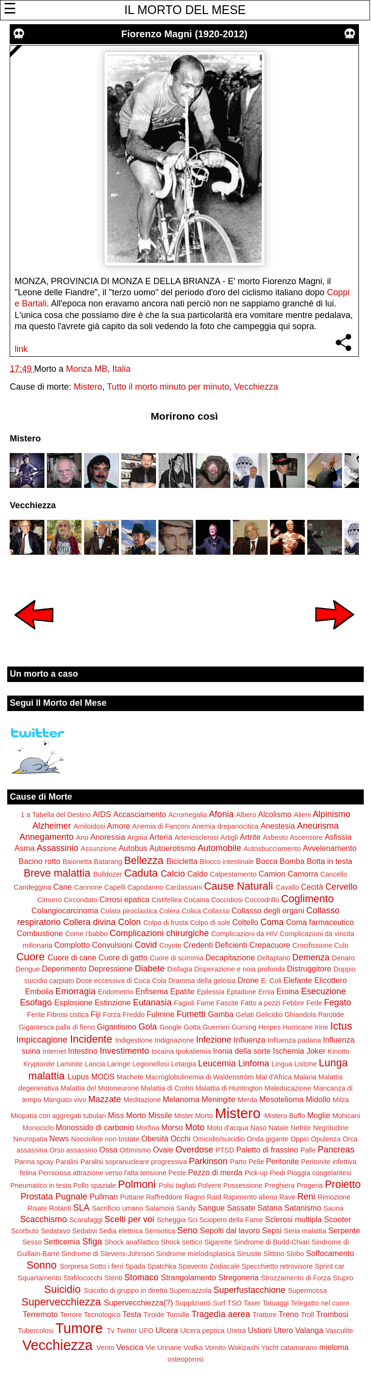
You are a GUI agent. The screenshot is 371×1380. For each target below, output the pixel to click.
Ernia (266, 992)
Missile (160, 1115)
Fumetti (190, 1014)
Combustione (40, 933)
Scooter (337, 1219)
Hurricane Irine (305, 1027)
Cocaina (196, 900)
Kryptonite (39, 1064)
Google (170, 1027)
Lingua (281, 1064)
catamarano (299, 1347)
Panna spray (34, 1162)
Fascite (227, 1003)
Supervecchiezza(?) (138, 1302)
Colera (169, 911)
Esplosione (73, 1002)
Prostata (36, 1196)
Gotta (192, 1027)
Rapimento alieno (250, 1197)
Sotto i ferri (107, 1266)
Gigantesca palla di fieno (57, 1027)
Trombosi (332, 1314)
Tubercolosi (36, 1331)
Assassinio (57, 848)
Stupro (343, 1278)
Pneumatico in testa (40, 1185)
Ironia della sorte (242, 1050)
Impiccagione (42, 1040)
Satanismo (303, 1207)
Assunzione (98, 848)
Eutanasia (152, 1002)
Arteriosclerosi (196, 837)
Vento (105, 1347)
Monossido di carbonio (95, 1127)
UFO (146, 1331)
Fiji (96, 1014)
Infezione (213, 1040)
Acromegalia (188, 815)
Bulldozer (107, 874)
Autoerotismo (172, 848)
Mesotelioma (281, 1099)
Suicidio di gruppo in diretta (126, 1290)
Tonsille (177, 1315)
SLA (81, 1208)
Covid (146, 945)
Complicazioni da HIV (244, 934)
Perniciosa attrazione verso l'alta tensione (102, 1173)
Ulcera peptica (202, 1331)
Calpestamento (233, 874)
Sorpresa (73, 1266)
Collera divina (89, 922)
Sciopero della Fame (231, 1220)
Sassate (241, 1207)
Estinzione (113, 1002)
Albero (246, 815)
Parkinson (208, 1161)
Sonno (42, 1265)
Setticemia (61, 1241)
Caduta (141, 873)
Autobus (132, 848)
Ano (82, 837)
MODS (103, 1076)
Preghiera (280, 1185)
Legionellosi (150, 1064)
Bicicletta (182, 861)
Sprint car (329, 1266)
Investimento (124, 1051)
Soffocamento (330, 1253)
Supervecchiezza (61, 1302)
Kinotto (338, 1051)
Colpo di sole (210, 922)
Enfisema (151, 991)
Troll (307, 1315)
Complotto (72, 944)
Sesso (32, 1242)
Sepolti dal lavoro (230, 1230)
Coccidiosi (227, 900)
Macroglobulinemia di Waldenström (199, 1077)
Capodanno (145, 887)
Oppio (299, 1139)
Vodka (193, 1347)
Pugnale (71, 1196)
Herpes (269, 1027)
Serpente (344, 1230)
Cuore (30, 957)
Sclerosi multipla (293, 1219)
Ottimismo (135, 1150)
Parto (238, 1162)
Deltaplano (273, 958)
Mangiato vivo (64, 1100)
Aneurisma (318, 826)
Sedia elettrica (121, 1231)
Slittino (273, 1254)
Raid (214, 1197)
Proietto (342, 1184)
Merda (247, 1100)
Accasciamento (139, 814)
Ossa (108, 1149)
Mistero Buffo (284, 1116)
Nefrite (300, 1128)
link (21, 349)
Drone (248, 980)
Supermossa (307, 1290)
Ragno (195, 1197)
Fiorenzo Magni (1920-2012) (184, 34)
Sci (192, 1220)
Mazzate (104, 1099)
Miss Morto (127, 1115)
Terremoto (40, 1314)
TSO (235, 1303)
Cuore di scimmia (176, 958)
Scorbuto (25, 1231)
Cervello (341, 887)
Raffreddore (164, 1197)
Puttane (132, 1197)
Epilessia (211, 992)
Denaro (343, 958)
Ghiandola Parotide (314, 1014)
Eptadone (242, 992)
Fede (314, 1003)
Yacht (270, 1347)
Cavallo (287, 887)
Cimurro (49, 900)
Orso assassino (73, 1150)
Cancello (333, 874)
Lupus (78, 1076)
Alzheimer (51, 826)
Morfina (147, 1128)
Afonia (221, 814)
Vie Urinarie (163, 1347)
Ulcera (167, 1330)
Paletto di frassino (267, 1149)
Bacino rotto (39, 861)
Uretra (236, 1331)
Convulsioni (112, 944)
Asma (24, 848)
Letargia (183, 1064)
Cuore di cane (72, 957)
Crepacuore (269, 944)
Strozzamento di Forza (296, 1278)
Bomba (292, 861)
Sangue (211, 1207)
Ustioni (259, 1330)
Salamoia (159, 1208)
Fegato (337, 1002)
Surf (219, 1303)
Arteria (160, 837)
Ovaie (163, 1149)
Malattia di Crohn (167, 1088)
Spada (135, 1266)
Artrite (250, 837)
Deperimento (64, 968)
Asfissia (338, 837)
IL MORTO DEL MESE (184, 9)
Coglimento (307, 899)
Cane (62, 886)
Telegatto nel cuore (320, 1303)
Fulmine (160, 1014)
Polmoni (137, 1184)
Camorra (303, 873)
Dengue (27, 969)
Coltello (245, 922)
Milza (341, 1100)
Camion (271, 873)
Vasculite (339, 1331)
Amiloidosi (89, 826)
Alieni (302, 815)
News (59, 1138)
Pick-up (256, 1173)
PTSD (224, 1150)
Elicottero (330, 980)
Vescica (129, 1347)
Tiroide (153, 1315)
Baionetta (77, 861)
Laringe (118, 1064)
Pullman (104, 1196)
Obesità (155, 1138)
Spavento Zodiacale (209, 1266)
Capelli (115, 887)
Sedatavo (55, 1231)
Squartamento (39, 1278)
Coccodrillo (262, 900)
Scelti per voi (129, 1219)
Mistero (87, 387)
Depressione (111, 968)
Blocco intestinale (227, 861)
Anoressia (107, 837)
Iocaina (163, 1051)
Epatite (182, 991)
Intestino (83, 1050)
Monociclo (38, 1128)
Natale (279, 1128)
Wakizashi (243, 1347)
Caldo (197, 873)
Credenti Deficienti (215, 944)
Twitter (126, 1331)
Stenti (113, 1278)
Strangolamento (188, 1277)
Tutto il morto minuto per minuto (168, 387)
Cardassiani (183, 887)
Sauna (334, 1208)
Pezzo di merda (215, 1172)
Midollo (318, 1099)
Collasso (216, 911)
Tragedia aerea (220, 1314)
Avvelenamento (330, 848)
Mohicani (346, 1116)
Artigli (229, 837)
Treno (289, 1314)
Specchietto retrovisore (277, 1266)
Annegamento (46, 837)
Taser (251, 1303)
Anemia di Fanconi (161, 826)
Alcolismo (274, 814)
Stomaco (141, 1277)
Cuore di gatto (123, 957)
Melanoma (181, 1099)
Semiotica (160, 1231)
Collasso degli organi (267, 910)
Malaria (305, 1077)
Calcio (173, 874)
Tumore (79, 1328)
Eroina (287, 991)
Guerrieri (216, 1027)
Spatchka (161, 1266)
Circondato (81, 900)
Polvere (209, 1185)
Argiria (137, 837)
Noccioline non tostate (105, 1139)
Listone (305, 1064)
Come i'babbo (86, 934)
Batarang (108, 861)
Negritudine (331, 1128)
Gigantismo (116, 1026)
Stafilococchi (82, 1278)
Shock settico (181, 1242)
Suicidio (62, 1289)
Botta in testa (330, 861)
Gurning (244, 1027)
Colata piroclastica (128, 911)
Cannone (88, 887)
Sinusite (249, 1254)
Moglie (318, 1115)
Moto (194, 1127)
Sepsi (272, 1230)
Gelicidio (269, 1014)
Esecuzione (323, 991)
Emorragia (76, 991)
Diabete (150, 968)
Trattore (265, 1315)
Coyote (170, 945)
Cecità (312, 886)
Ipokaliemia (193, 1051)
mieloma (334, 1347)
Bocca (267, 861)
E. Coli (271, 981)
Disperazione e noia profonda (239, 969)
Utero (283, 1330)
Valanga (309, 1330)
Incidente (91, 1039)
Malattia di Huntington (228, 1088)
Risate (37, 1208)
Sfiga (92, 1241)
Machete (130, 1077)
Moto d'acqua (227, 1128)
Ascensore (306, 837)
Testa (132, 1314)
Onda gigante (267, 1139)
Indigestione (134, 1040)
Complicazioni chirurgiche (159, 933)
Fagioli (184, 1003)
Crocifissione (312, 945)
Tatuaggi (275, 1303)
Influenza (250, 1039)
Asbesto (275, 837)
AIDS (102, 814)
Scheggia (171, 1220)
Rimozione (334, 1197)
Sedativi (84, 1231)
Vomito (215, 1347)
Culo (341, 945)
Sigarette (218, 1242)
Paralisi (67, 1162)
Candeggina (33, 887)
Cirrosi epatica (124, 899)
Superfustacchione (249, 1290)
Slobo (295, 1254)
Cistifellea (167, 900)
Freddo (134, 1014)
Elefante (298, 980)
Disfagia (179, 969)
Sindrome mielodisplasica (195, 1254)
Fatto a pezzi (260, 1003)
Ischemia (288, 1050)
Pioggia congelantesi (319, 1173)
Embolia (39, 991)
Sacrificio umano (117, 1208)
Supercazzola (191, 1290)
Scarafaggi (86, 1220)
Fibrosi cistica (68, 1014)
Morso (172, 1127)
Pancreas (336, 1149)
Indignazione (174, 1040)
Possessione (243, 1185)
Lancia (95, 1064)
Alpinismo (331, 814)
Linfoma (253, 1063)
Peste (177, 1173)
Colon (129, 922)
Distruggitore (309, 968)
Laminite (70, 1064)
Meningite (218, 1099)
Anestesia (277, 825)
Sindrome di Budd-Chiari (272, 1242)
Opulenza (326, 1139)
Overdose (194, 1149)
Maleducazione (288, 1088)
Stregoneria (238, 1277)
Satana (269, 1207)
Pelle (256, 1162)
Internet (54, 1051)
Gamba (221, 1014)
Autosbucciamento (271, 848)
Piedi (277, 1173)
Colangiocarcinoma (65, 910)
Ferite (36, 1014)
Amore (118, 825)
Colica (191, 911)
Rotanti (60, 1208)
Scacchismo (43, 1219)
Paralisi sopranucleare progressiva (133, 1162)
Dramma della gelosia (201, 981)
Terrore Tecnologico (90, 1315)
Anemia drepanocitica (225, 826)
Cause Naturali (238, 886)
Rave (287, 1197)
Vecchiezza (256, 387)
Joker (316, 1050)
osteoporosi (185, 1359)
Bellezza (144, 860)
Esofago (36, 1002)
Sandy (186, 1208)
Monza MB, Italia (98, 369)
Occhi (180, 1138)
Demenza (310, 957)
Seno (187, 1230)
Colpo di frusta (165, 922)
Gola (148, 1026)
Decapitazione (230, 957)
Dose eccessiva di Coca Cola (121, 981)
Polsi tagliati (177, 1185)
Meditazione (142, 1100)
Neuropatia (30, 1139)
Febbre (293, 1003)
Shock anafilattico (131, 1242)
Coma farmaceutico (320, 922)
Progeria (310, 1185)
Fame (205, 1003)
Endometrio (116, 992)
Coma (272, 922)
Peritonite (282, 1161)
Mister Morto (193, 1116)
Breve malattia (57, 873)
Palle (308, 1150)
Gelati (245, 1014)
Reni (306, 1196)
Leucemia (217, 1063)
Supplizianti (193, 1303)
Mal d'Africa (274, 1077)
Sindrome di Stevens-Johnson (107, 1254)
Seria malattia (305, 1231)
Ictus (341, 1026)
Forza (112, 1014)
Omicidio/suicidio (219, 1139)
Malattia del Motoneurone (99, 1088)
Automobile (219, 848)
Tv (110, 1331)
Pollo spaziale (94, 1185)
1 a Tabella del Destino (56, 815)
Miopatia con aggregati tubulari (58, 1116)
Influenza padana (294, 1040)
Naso (258, 1128)
